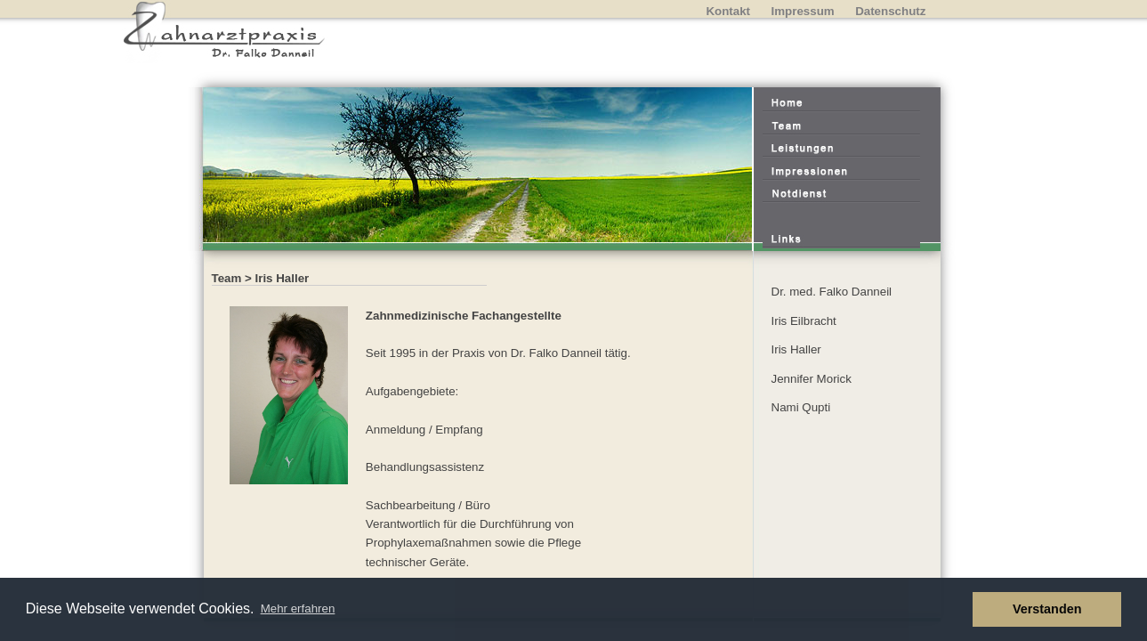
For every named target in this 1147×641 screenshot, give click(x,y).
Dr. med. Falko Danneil (832, 291)
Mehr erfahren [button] (298, 608)
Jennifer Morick (811, 378)
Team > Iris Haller (261, 278)
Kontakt (728, 11)
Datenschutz (890, 11)
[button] (954, 610)
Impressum (803, 11)
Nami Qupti (801, 407)
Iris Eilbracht (803, 321)
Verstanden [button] (1047, 609)
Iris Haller (796, 349)
